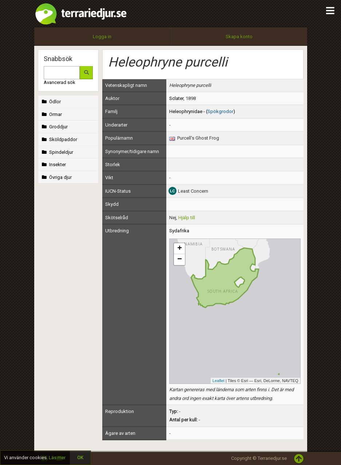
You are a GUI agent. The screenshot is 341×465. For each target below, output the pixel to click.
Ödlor (51, 101)
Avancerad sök (59, 82)
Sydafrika (179, 230)
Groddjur (54, 126)
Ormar (51, 114)
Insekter (53, 164)
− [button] (179, 259)
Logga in (102, 36)
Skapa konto (239, 36)
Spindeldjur (57, 152)
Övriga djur (56, 177)
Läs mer (57, 457)
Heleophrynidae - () (202, 111)
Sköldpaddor (59, 139)
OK (80, 457)
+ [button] (179, 248)
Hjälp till (186, 217)
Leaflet (219, 380)
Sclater (176, 98)
